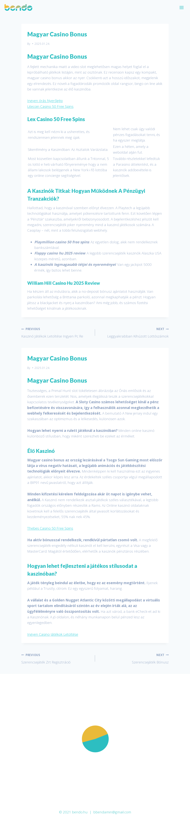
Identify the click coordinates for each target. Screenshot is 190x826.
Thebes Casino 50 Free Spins (50, 528)
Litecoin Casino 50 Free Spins (50, 106)
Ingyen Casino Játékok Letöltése (52, 634)
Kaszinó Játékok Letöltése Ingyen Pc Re (56, 332)
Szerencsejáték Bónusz (134, 658)
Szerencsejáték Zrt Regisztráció (56, 658)
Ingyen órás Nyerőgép (45, 100)
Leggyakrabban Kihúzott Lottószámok (134, 332)
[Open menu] (181, 7)
